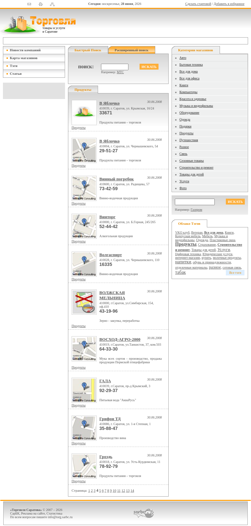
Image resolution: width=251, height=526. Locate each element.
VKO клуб (182, 232)
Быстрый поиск (88, 50)
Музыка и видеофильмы (196, 105)
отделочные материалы (191, 267)
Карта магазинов (24, 58)
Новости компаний (25, 50)
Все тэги (235, 272)
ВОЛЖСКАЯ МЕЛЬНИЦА (112, 295)
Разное (184, 147)
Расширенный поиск (131, 50)
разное (215, 267)
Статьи (16, 73)
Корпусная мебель (188, 236)
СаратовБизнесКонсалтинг (144, 513)
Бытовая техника (191, 64)
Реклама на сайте (33, 513)
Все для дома (188, 71)
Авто (182, 57)
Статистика (54, 513)
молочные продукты (227, 257)
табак (180, 272)
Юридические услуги (217, 254)
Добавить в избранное (229, 4)
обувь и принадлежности (212, 262)
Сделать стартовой (198, 4)
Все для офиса (189, 78)
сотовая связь (232, 267)
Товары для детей (191, 174)
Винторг (107, 216)
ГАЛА (105, 380)
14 (132, 490)
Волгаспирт (110, 254)
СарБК (15, 513)
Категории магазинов (195, 50)
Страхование (207, 244)
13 (127, 490)
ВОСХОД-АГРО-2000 (119, 339)
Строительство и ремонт (196, 167)
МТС (120, 72)
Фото (183, 188)
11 (119, 490)
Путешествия (188, 140)
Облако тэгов (189, 223)
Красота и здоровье (192, 99)
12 (123, 490)
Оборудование (189, 112)
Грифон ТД (110, 418)
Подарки (185, 126)
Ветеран (197, 232)
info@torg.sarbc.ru (60, 517)
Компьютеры (188, 92)
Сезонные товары (191, 160)
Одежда (184, 119)
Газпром (196, 209)
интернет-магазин (187, 257)
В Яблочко (109, 103)
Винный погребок (116, 178)
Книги (183, 85)
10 (114, 490)
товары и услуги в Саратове (53, 29)
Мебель (207, 236)
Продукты (79, 127)
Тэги (13, 66)
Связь (183, 154)
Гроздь (105, 456)
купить (206, 257)
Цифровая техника (188, 254)
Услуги (184, 181)
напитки (183, 261)
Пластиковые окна (222, 240)
